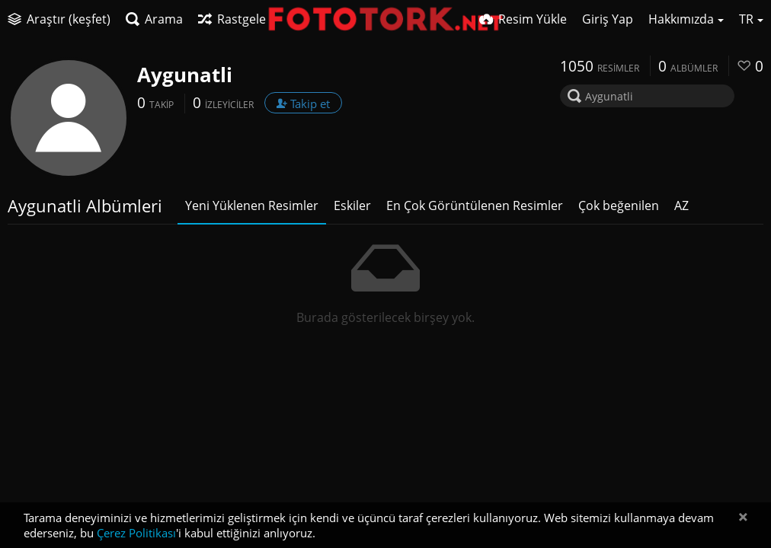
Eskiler (352, 205)
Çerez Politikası (136, 532)
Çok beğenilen (618, 205)
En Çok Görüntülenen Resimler (474, 205)
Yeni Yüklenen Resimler (251, 205)
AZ (681, 205)
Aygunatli (184, 74)
